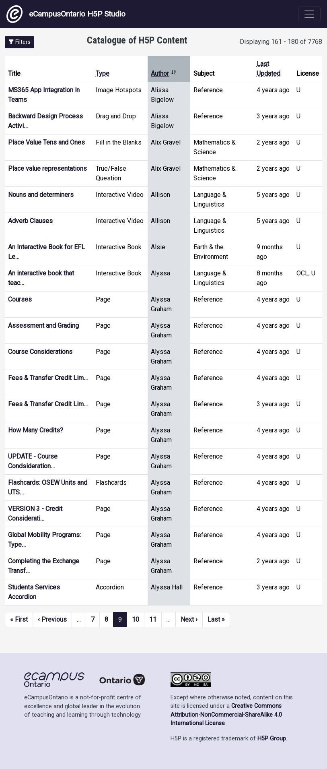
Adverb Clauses (30, 221)
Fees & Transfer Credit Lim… (48, 378)
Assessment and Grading (43, 325)
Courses (20, 299)
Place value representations (47, 168)
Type (102, 73)
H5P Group (271, 738)
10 (135, 619)
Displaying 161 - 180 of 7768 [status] (281, 41)
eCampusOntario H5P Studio (65, 14)
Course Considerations (40, 352)
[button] (19, 42)
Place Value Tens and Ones (46, 142)
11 (152, 619)
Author (164, 73)
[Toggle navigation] (309, 14)
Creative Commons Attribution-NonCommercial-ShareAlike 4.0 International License (226, 715)
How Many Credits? (35, 430)
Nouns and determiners (41, 194)
